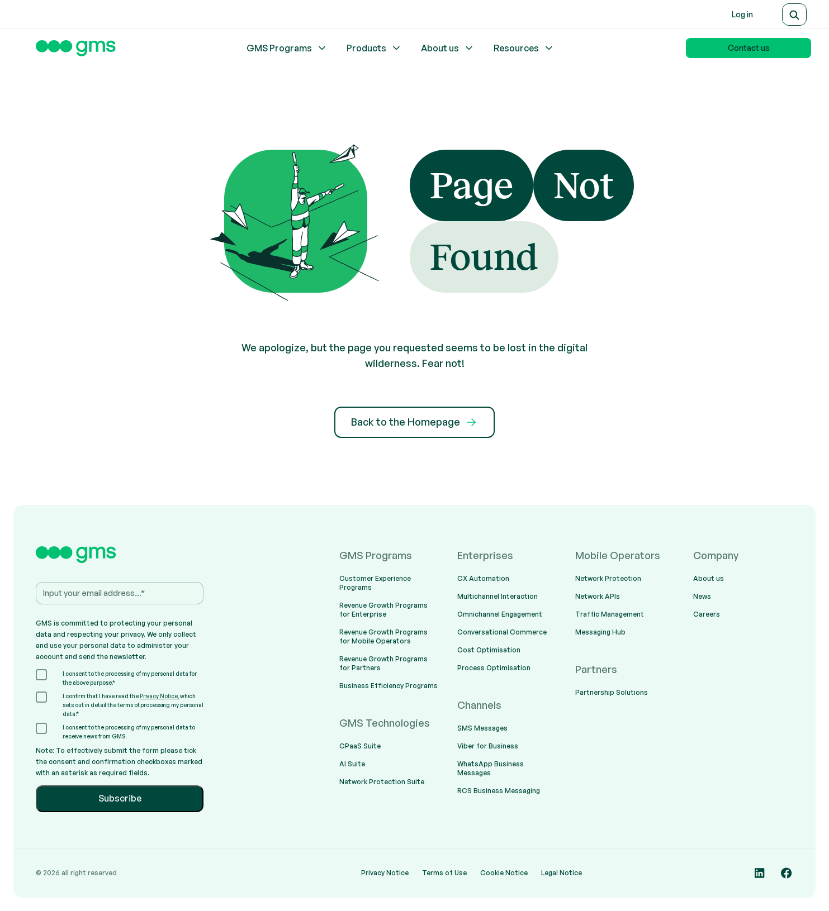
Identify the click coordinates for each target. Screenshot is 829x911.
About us (448, 48)
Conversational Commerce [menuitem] (502, 632)
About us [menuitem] (708, 578)
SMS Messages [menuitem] (482, 728)
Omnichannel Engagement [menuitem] (499, 614)
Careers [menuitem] (706, 614)
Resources (524, 48)
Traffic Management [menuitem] (609, 614)
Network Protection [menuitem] (608, 578)
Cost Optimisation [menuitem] (488, 650)
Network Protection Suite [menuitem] (381, 782)
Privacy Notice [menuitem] (385, 873)
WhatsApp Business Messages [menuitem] (490, 768)
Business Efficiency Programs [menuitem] (388, 685)
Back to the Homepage (414, 422)
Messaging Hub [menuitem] (600, 632)
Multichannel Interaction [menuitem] (497, 596)
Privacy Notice (159, 696)
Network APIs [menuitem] (597, 596)
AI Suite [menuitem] (352, 764)
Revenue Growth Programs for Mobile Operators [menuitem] (383, 636)
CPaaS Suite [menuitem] (360, 746)
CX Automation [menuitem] (483, 578)
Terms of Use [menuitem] (444, 873)
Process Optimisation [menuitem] (493, 668)
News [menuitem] (702, 596)
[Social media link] (759, 873)
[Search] (794, 14)
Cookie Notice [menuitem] (504, 873)
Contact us (749, 48)
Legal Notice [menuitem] (561, 873)
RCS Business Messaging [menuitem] (498, 790)
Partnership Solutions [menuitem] (611, 692)
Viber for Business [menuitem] (487, 746)
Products (374, 48)
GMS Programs (287, 48)
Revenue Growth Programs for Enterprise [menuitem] (383, 609)
